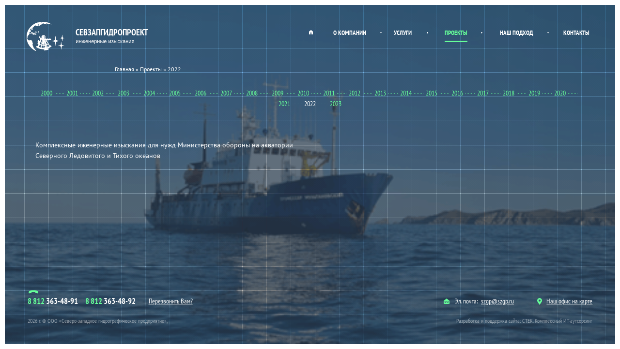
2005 (175, 93)
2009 (277, 93)
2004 (149, 93)
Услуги (403, 33)
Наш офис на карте (564, 301)
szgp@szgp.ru (497, 301)
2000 (46, 93)
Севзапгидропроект (88, 36)
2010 (303, 93)
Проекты (456, 33)
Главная (311, 32)
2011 (329, 93)
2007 (226, 93)
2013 (380, 93)
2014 (406, 93)
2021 (284, 103)
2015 (431, 93)
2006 (200, 93)
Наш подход (516, 33)
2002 (98, 93)
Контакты (576, 33)
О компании (349, 33)
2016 (457, 93)
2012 (354, 93)
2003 (123, 93)
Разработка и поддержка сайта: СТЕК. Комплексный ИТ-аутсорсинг (524, 320)
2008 (252, 93)
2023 (335, 103)
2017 (483, 93)
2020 (560, 93)
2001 (72, 93)
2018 (508, 93)
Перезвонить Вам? (171, 301)
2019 (534, 93)
